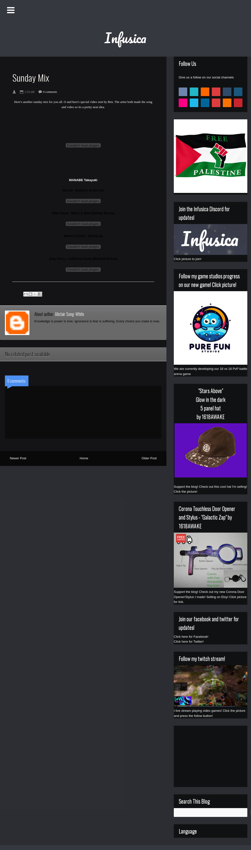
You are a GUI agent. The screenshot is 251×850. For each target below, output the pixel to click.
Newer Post (18, 458)
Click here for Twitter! (189, 641)
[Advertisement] (210, 756)
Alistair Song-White (69, 314)
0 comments (50, 92)
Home (84, 458)
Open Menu (11, 10)
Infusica (125, 37)
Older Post (149, 458)
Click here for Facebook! (191, 636)
